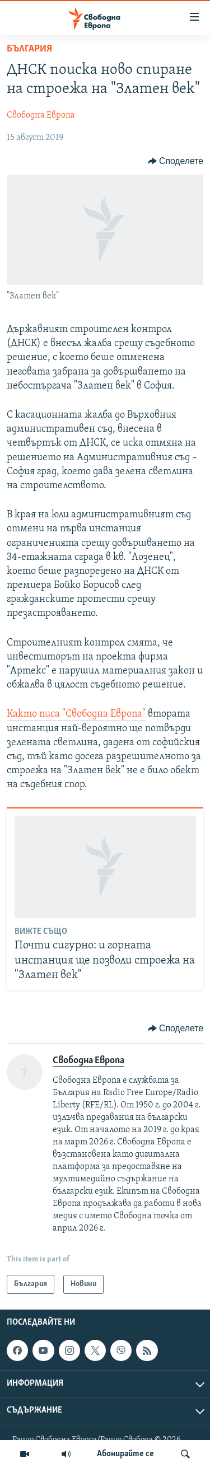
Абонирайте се (125, 1454)
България (29, 49)
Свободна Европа (41, 115)
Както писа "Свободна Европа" (76, 714)
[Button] (175, 161)
